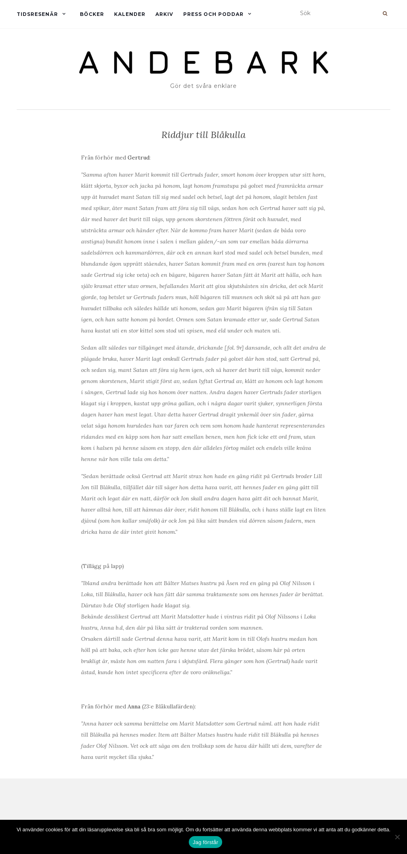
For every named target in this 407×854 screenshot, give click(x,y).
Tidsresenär (37, 14)
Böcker (92, 14)
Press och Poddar (213, 14)
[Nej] (397, 837)
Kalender (129, 14)
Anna (134, 706)
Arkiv (164, 14)
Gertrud (138, 157)
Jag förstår (205, 842)
